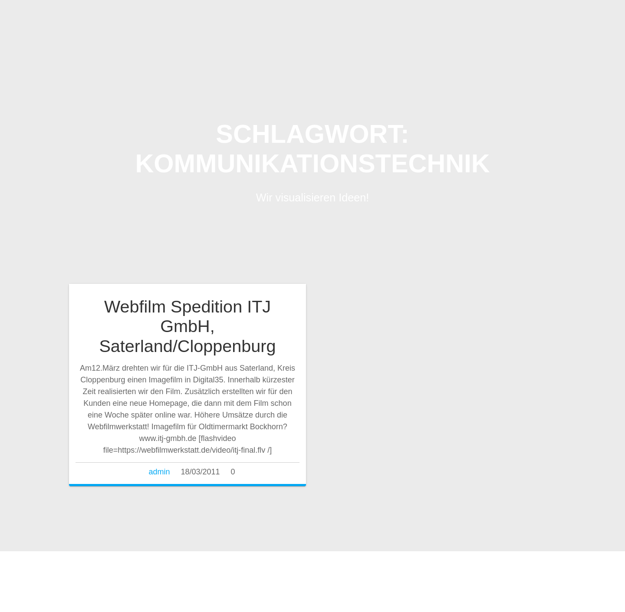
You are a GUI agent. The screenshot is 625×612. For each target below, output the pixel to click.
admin (159, 471)
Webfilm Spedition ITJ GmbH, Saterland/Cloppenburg (187, 326)
